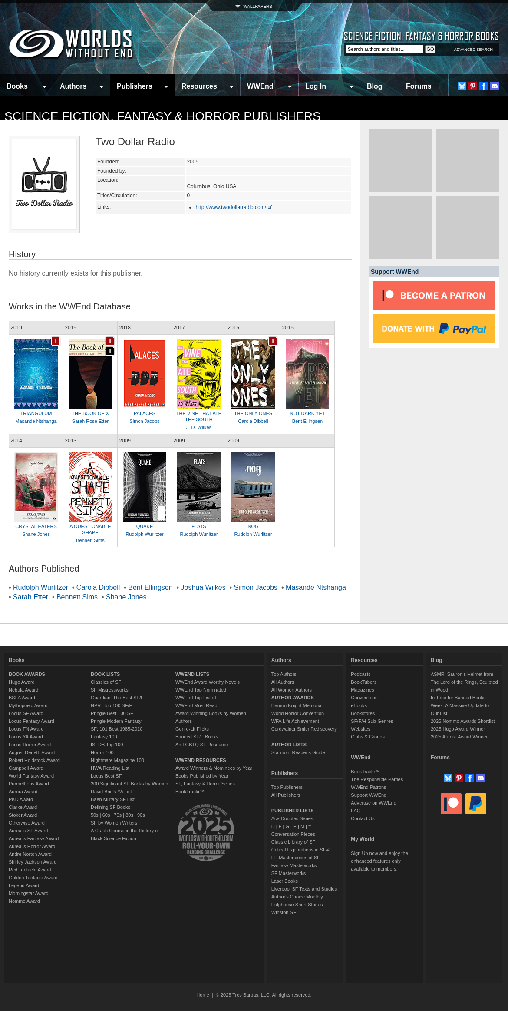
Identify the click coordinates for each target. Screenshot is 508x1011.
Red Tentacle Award (30, 869)
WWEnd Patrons (368, 787)
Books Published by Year (201, 775)
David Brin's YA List (111, 791)
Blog (375, 86)
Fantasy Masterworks (294, 865)
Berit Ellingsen (307, 421)
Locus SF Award (26, 713)
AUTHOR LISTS (289, 744)
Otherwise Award (27, 822)
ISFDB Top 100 (107, 744)
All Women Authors (291, 689)
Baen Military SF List (113, 799)
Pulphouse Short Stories (297, 904)
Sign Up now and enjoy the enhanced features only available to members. (379, 861)
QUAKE (144, 526)
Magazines (362, 689)
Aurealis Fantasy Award (34, 838)
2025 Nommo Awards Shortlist (463, 721)
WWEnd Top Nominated (200, 689)
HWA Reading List (110, 768)
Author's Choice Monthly (297, 896)
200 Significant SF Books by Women (129, 783)
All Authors (282, 682)
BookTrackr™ (190, 791)
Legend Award (24, 885)
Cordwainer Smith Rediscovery (304, 729)
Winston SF (283, 912)
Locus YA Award (26, 736)
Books (17, 86)
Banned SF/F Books (196, 736)
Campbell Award (26, 768)
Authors (73, 86)
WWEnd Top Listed (195, 697)
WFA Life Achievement (295, 721)
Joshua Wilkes (203, 587)
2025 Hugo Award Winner (458, 729)
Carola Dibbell (253, 421)
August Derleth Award (32, 752)
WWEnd (260, 86)
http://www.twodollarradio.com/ (234, 207)
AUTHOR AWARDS (292, 697)
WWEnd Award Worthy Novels (207, 682)
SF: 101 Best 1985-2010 (116, 729)
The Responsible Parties (377, 779)
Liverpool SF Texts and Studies (304, 888)
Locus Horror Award (30, 744)
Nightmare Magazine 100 (117, 760)
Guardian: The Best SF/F (117, 697)
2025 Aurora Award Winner (459, 736)
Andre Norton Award (30, 854)
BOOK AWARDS (27, 674)
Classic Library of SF (293, 842)
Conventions (364, 697)
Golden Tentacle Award (33, 877)
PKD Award (21, 799)
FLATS (198, 526)
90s (141, 815)
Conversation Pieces (293, 834)
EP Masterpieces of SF (295, 857)
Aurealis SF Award (28, 830)
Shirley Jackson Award (32, 862)
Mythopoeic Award (28, 705)
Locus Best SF (106, 775)
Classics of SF (106, 682)
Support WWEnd (368, 795)
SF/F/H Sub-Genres (372, 721)
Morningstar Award (29, 893)
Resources (199, 86)
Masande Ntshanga (35, 421)
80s (129, 815)
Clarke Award (23, 807)
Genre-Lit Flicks (192, 729)
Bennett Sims (90, 540)
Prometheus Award (29, 783)
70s (118, 815)
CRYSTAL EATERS (36, 526)
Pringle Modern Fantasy (116, 721)
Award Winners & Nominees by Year (213, 768)
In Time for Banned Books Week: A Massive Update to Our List (460, 705)
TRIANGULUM (36, 413)
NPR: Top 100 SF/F (111, 705)
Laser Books (284, 881)
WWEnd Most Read (196, 705)
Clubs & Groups (368, 736)
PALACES (144, 413)
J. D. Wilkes (198, 427)
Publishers (134, 86)
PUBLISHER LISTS (292, 810)
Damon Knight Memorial (297, 705)
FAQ (355, 810)
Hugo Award (22, 682)
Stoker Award (23, 815)
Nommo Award (24, 901)
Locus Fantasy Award (31, 721)
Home (202, 995)
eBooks (359, 705)
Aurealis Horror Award (32, 846)
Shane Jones (36, 534)
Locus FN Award (26, 729)
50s (95, 815)
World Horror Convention (297, 713)
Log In (315, 86)
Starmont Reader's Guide (298, 752)
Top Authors (284, 674)
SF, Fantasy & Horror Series (205, 783)
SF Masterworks (288, 873)
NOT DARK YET (307, 413)
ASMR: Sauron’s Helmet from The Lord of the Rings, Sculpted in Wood (464, 682)
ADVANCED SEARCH (473, 49)
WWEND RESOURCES (200, 760)
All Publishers (285, 795)
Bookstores (363, 713)
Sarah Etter (30, 597)
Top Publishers (287, 787)
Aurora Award (23, 791)
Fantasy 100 (104, 736)
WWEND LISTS (192, 674)
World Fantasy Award (31, 775)
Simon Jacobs (144, 421)
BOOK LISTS (105, 674)
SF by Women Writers (114, 822)
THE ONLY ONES (253, 413)
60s (106, 815)
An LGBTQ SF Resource (201, 744)
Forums (419, 86)
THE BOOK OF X (90, 413)
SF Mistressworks (110, 689)
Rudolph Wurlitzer (144, 534)
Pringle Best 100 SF (112, 713)
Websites (360, 729)
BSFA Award (22, 697)
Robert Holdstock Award (34, 760)
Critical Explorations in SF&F (301, 849)
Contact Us (362, 818)
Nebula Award (23, 689)
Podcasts (360, 674)
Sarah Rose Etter (90, 421)
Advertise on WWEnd (373, 802)
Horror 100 (102, 752)
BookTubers (363, 682)
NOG (252, 526)
